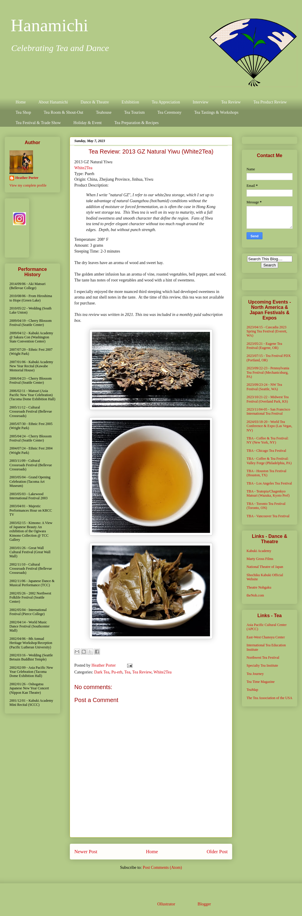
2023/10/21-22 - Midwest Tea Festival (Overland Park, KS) (268, 399)
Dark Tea (101, 672)
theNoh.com (255, 595)
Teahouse (103, 112)
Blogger (204, 904)
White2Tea (83, 168)
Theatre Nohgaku (259, 587)
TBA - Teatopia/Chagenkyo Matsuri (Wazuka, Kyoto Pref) (268, 493)
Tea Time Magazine (261, 682)
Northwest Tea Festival (263, 657)
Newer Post (85, 851)
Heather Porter (104, 665)
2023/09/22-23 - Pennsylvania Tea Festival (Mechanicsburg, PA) (268, 372)
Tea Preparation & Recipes (136, 123)
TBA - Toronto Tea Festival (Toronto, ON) (266, 506)
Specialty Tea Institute (262, 665)
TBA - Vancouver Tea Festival (268, 516)
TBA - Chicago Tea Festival (266, 451)
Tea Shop (23, 112)
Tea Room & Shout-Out (63, 112)
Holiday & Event (87, 123)
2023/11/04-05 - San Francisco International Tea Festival (268, 411)
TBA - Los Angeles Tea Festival (269, 483)
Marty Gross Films (260, 559)
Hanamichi (49, 25)
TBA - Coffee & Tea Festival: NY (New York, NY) (267, 440)
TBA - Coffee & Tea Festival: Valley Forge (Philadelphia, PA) (269, 461)
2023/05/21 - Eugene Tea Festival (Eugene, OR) (264, 346)
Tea (127, 672)
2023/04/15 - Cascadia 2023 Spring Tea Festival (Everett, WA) (267, 331)
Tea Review (231, 102)
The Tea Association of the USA (269, 698)
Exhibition (130, 102)
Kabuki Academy (259, 551)
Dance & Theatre (95, 102)
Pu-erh (116, 672)
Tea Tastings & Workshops (216, 112)
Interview (201, 102)
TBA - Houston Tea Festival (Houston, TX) (266, 473)
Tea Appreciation (166, 102)
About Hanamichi (53, 102)
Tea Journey (255, 674)
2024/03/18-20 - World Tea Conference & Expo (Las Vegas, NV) (269, 426)
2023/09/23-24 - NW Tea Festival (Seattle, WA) (264, 387)
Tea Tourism (134, 112)
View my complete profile (28, 185)
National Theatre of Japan (265, 567)
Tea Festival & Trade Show (38, 123)
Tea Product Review (270, 102)
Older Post (217, 851)
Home (21, 102)
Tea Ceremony (169, 112)
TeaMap (252, 690)
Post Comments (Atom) (162, 867)
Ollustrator (166, 904)
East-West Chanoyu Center (266, 637)
